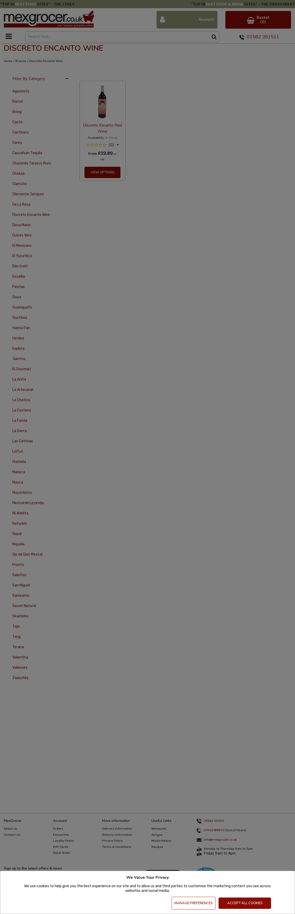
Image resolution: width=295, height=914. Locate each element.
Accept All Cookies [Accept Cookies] (245, 903)
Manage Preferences (194, 903)
